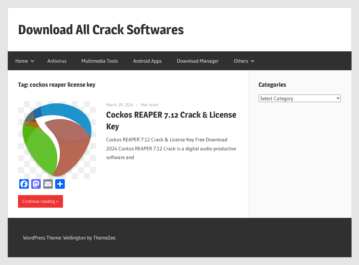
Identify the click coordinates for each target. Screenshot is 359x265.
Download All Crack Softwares (101, 29)
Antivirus (56, 61)
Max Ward (149, 104)
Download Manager (198, 61)
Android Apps (147, 61)
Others (244, 61)
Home (24, 61)
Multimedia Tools (100, 61)
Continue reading (38, 201)
